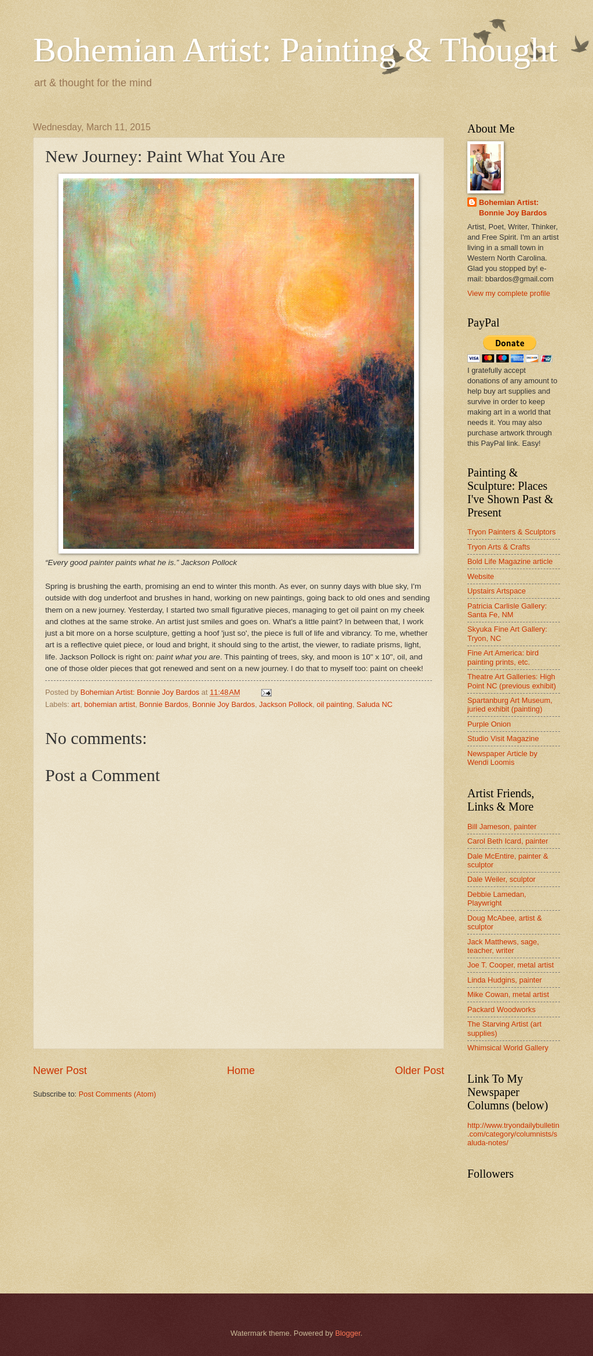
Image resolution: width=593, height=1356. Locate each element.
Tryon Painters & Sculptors (511, 531)
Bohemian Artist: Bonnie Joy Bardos (513, 207)
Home (241, 1070)
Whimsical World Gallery (507, 1047)
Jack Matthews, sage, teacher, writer (503, 946)
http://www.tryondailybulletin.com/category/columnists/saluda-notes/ (513, 1134)
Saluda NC (375, 704)
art (75, 704)
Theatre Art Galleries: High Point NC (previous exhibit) (511, 681)
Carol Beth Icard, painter (507, 841)
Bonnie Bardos (163, 704)
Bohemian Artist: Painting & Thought (295, 50)
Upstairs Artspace (496, 591)
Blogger (348, 1333)
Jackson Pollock (285, 704)
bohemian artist (109, 704)
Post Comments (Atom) (117, 1094)
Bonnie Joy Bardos (223, 704)
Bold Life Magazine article (509, 561)
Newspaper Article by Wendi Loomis (502, 758)
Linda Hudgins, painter (504, 980)
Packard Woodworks (501, 1009)
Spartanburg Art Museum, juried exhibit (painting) (509, 704)
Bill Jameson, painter (502, 826)
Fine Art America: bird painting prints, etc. (503, 657)
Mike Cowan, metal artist (508, 994)
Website (480, 576)
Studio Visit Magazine (503, 738)
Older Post (419, 1070)
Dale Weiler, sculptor (501, 879)
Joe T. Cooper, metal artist (510, 965)
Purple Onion (489, 724)
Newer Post (60, 1070)
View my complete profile (508, 293)
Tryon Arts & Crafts (498, 547)
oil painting (335, 704)
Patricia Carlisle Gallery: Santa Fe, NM (507, 610)
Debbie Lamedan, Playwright (496, 898)
